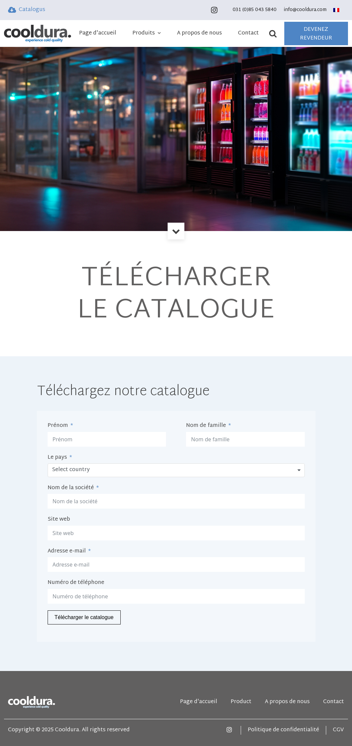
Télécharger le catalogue (84, 617)
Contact (248, 33)
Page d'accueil (97, 33)
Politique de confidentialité (283, 730)
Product (241, 702)
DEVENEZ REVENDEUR (316, 34)
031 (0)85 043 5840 (255, 10)
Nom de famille (206, 426)
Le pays (57, 457)
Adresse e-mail (67, 551)
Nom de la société (71, 488)
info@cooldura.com (305, 10)
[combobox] (176, 470)
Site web (59, 519)
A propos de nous (199, 33)
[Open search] (275, 33)
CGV (338, 730)
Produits (146, 33)
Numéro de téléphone (76, 583)
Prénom (58, 426)
